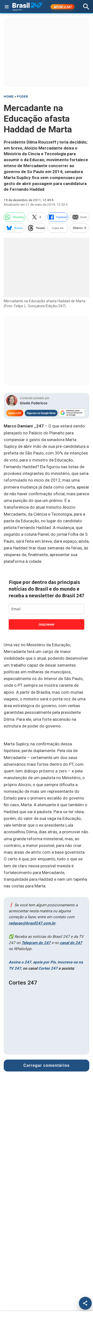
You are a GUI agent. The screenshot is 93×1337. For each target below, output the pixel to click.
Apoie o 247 (14, 413)
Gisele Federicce (33, 403)
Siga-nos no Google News (41, 413)
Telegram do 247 (36, 943)
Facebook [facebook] (57, 217)
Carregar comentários (46, 1065)
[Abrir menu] (7, 7)
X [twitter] (36, 217)
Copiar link (57, 228)
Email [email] (79, 217)
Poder (22, 96)
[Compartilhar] (85, 1303)
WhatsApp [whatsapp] (14, 217)
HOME (9, 96)
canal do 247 (71, 943)
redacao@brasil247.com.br (32, 923)
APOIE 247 (63, 7)
